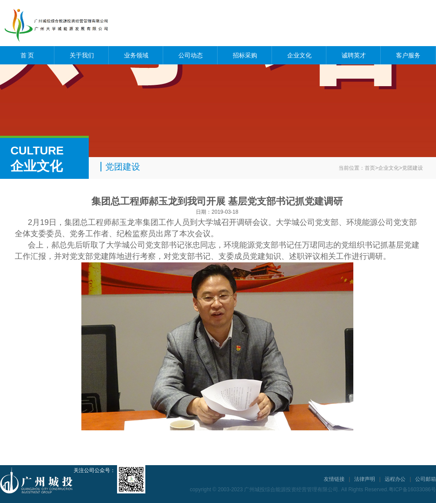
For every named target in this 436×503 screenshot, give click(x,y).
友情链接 (334, 479)
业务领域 (136, 55)
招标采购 (245, 55)
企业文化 (299, 55)
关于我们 (82, 55)
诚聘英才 (354, 55)
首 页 (27, 55)
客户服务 (408, 55)
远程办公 (395, 479)
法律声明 (364, 479)
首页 (370, 168)
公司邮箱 (425, 479)
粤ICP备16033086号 (412, 489)
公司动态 (190, 55)
